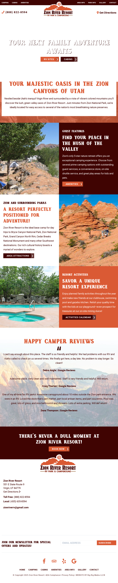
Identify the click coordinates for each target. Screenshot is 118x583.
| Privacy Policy (67, 575)
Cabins (14, 3)
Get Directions (106, 12)
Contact (112, 3)
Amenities (25, 3)
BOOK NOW (58, 448)
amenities (72, 183)
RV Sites (49, 59)
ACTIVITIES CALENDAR (78, 317)
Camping (5, 3)
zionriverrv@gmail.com (16, 507)
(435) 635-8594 (15, 501)
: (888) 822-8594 (16, 496)
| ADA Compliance (52, 575)
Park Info (92, 3)
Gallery (102, 3)
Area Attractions (18, 255)
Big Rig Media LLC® (96, 575)
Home (22, 569)
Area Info (81, 3)
